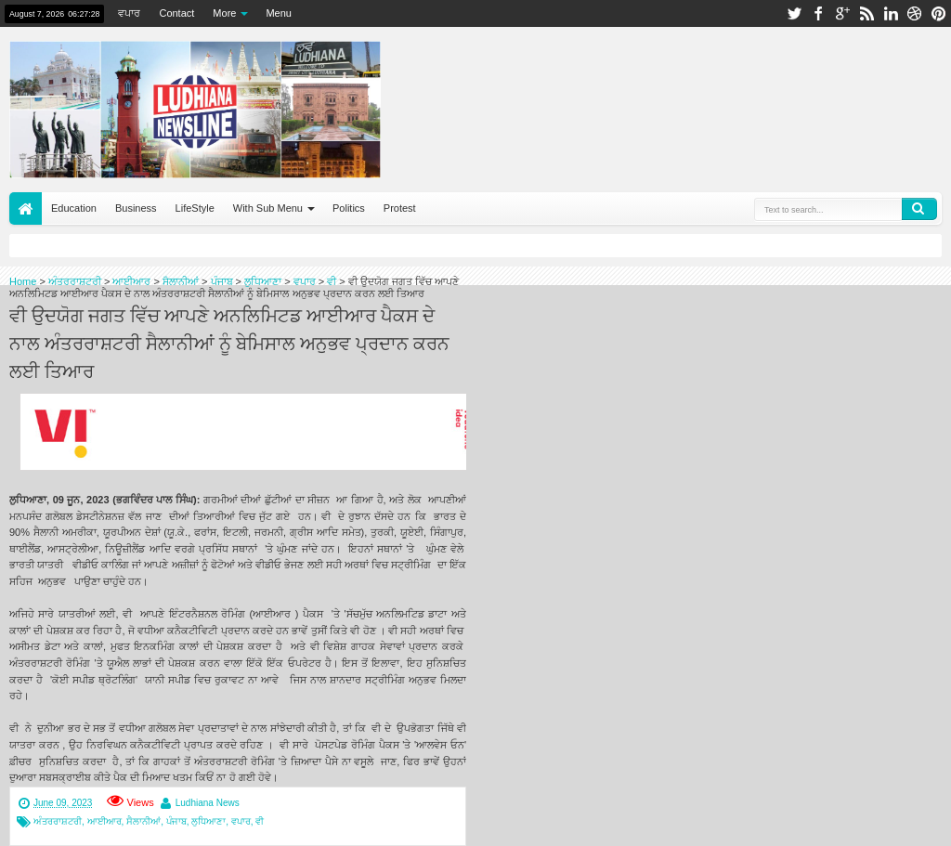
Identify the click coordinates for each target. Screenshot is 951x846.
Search (919, 209)
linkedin (891, 13)
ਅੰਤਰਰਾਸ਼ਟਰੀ (57, 821)
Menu (279, 13)
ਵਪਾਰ (129, 13)
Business (136, 208)
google (842, 13)
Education (74, 208)
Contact (176, 13)
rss (866, 13)
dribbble (915, 13)
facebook (818, 13)
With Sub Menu (268, 208)
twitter (794, 13)
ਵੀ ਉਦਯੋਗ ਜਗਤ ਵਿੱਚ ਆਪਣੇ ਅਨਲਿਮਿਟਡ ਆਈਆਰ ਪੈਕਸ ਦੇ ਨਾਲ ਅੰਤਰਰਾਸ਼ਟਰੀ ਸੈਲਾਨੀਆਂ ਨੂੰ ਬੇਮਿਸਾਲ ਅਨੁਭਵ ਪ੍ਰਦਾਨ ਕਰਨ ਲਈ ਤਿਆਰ (229, 342)
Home (25, 208)
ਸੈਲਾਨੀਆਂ (143, 821)
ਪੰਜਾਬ (176, 821)
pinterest (939, 13)
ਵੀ (259, 821)
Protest (400, 208)
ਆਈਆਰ (104, 821)
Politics (348, 208)
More (224, 13)
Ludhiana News (208, 803)
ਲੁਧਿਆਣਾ (208, 821)
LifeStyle (195, 208)
